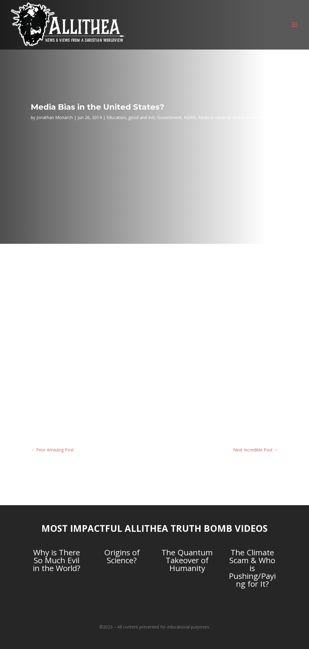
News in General (214, 117)
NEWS (190, 117)
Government (169, 117)
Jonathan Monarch (55, 117)
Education (116, 117)
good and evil (141, 117)
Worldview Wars (248, 117)
